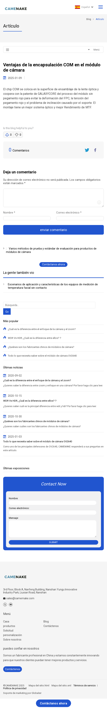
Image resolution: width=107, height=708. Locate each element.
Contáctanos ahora (53, 264)
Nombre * (10, 212)
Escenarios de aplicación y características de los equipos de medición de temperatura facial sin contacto (53, 286)
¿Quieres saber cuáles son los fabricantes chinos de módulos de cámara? (42, 426)
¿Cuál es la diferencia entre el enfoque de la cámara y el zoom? (42, 329)
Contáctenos (51, 626)
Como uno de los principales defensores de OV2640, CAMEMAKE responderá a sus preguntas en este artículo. (53, 448)
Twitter (87, 150)
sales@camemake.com (20, 598)
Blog (46, 621)
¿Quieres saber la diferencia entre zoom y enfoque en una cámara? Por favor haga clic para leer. (53, 385)
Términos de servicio (84, 685)
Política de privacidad (14, 688)
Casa (6, 621)
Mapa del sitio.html (39, 685)
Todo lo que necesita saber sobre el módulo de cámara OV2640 (42, 355)
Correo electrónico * (70, 212)
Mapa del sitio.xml (61, 685)
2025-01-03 (15, 436)
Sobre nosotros (12, 639)
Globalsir (36, 693)
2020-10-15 (15, 395)
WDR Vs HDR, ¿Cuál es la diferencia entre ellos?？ (35, 338)
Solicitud (8, 630)
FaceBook (95, 150)
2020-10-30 (15, 416)
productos (9, 626)
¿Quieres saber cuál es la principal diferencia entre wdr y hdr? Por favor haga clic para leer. (50, 406)
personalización (12, 635)
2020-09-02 (15, 375)
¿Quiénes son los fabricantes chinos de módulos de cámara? (41, 347)
